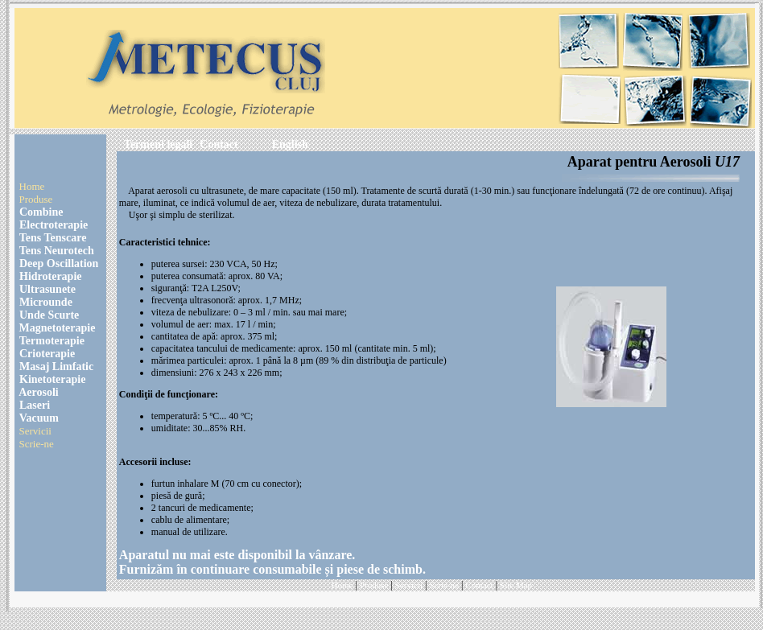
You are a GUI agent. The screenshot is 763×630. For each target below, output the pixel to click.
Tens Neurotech (55, 251)
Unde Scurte (48, 315)
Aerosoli (38, 392)
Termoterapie (51, 341)
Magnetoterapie (57, 328)
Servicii (35, 431)
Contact (218, 144)
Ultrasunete (46, 289)
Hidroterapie (49, 276)
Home (32, 186)
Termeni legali (158, 144)
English (290, 144)
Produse (36, 199)
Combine (40, 212)
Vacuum (38, 418)
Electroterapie (53, 225)
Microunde (44, 302)
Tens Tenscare (52, 238)
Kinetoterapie (51, 379)
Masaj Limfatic (55, 366)
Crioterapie (46, 354)
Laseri (34, 405)
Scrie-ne (36, 444)
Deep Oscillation (58, 263)
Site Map (516, 585)
